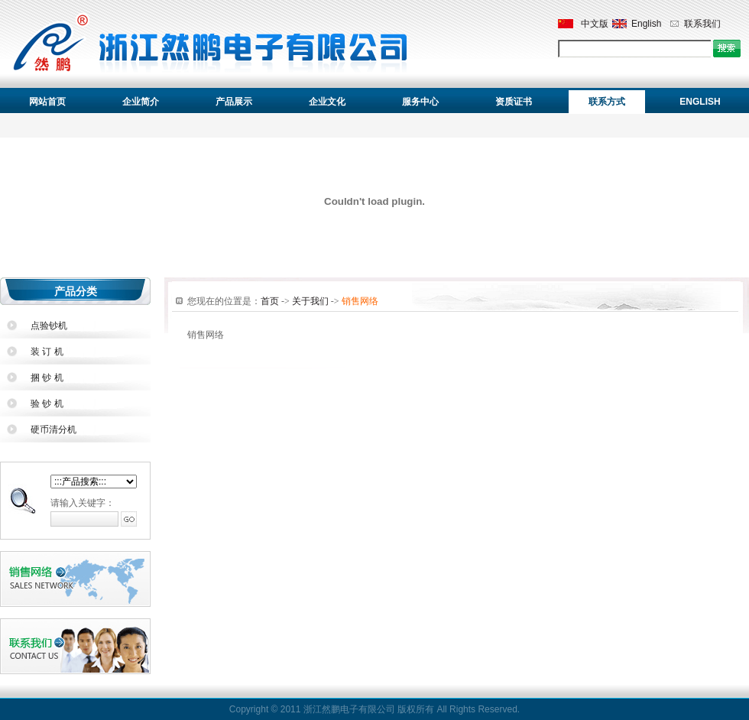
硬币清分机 (53, 429)
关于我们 (310, 301)
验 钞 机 (47, 403)
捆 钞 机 (47, 377)
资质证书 (513, 101)
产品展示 (234, 101)
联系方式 (606, 101)
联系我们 (702, 23)
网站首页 (47, 101)
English (646, 23)
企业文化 (327, 101)
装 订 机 (47, 351)
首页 (270, 301)
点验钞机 (49, 325)
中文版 (594, 23)
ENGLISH (699, 101)
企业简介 (140, 101)
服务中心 (420, 101)
